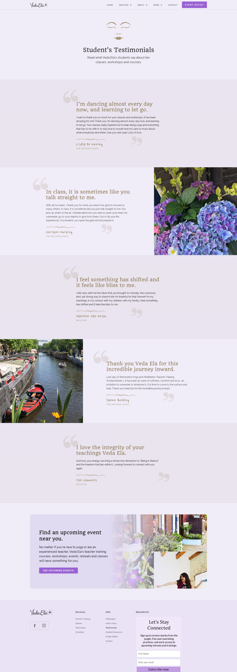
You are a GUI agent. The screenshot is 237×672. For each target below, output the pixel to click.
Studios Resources (114, 632)
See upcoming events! (58, 570)
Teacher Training (82, 619)
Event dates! (194, 5)
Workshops (80, 628)
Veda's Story (111, 623)
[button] (125, 5)
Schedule (79, 632)
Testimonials (111, 628)
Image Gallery (112, 636)
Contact (172, 5)
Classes (78, 623)
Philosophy (110, 619)
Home (110, 5)
